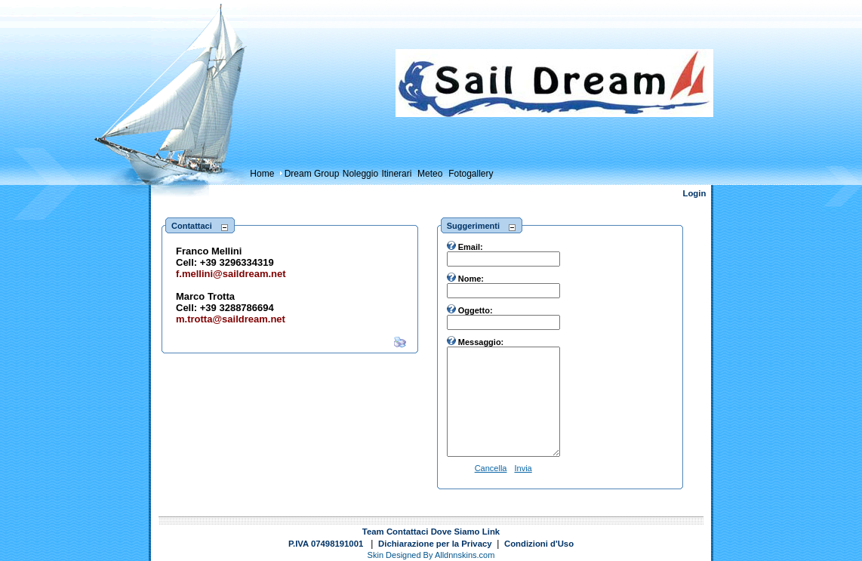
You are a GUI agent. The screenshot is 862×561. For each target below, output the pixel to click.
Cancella (491, 468)
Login (695, 193)
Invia (522, 468)
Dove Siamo (455, 531)
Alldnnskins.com (464, 554)
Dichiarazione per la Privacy (435, 543)
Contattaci (407, 531)
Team (373, 531)
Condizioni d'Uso (539, 543)
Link (491, 531)
